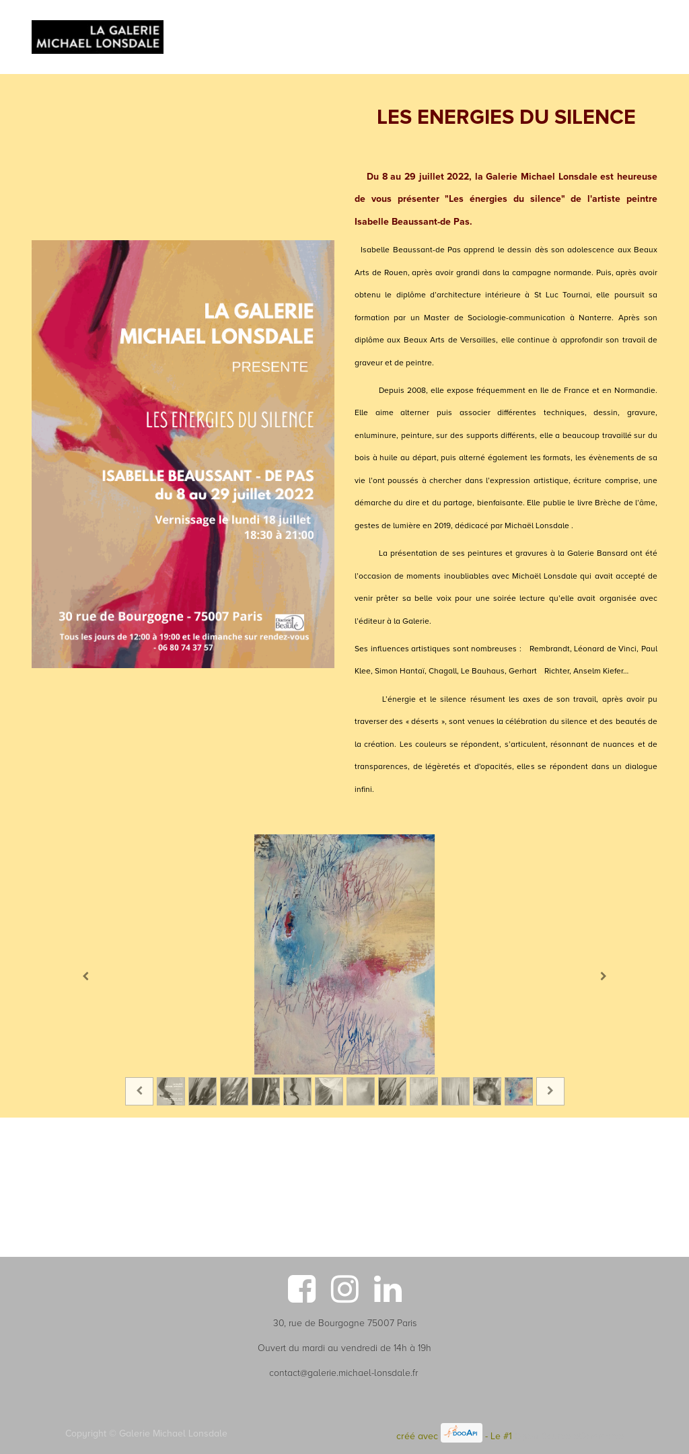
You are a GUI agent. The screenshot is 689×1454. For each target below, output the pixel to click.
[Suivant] (603, 976)
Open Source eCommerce (569, 1436)
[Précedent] (85, 976)
